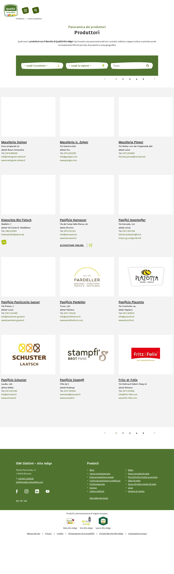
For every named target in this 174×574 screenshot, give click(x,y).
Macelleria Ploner (131, 142)
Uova (130, 487)
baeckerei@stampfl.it (70, 394)
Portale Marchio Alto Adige (111, 533)
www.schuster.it (8, 398)
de (17, 501)
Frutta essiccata (97, 484)
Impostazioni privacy (137, 533)
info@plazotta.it (126, 316)
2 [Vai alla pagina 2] (123, 78)
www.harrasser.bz (68, 238)
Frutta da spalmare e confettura (105, 480)
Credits (60, 533)
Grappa (93, 487)
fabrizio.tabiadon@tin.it (130, 234)
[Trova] (35, 10)
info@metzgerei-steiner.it (13, 156)
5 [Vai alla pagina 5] (143, 78)
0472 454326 (70, 391)
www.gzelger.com (68, 160)
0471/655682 (129, 153)
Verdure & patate (136, 491)
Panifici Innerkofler (132, 220)
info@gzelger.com (68, 156)
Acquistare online (72, 245)
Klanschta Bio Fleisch (16, 220)
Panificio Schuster (14, 380)
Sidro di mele (134, 480)
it (21, 501)
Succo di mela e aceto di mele (142, 484)
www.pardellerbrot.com (71, 320)
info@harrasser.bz (68, 234)
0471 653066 (128, 391)
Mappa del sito (33, 533)
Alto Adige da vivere (99, 498)
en (25, 501)
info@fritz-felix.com (128, 394)
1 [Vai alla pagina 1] (116, 78)
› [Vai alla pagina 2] (154, 78)
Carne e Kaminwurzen (100, 473)
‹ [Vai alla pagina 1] (104, 78)
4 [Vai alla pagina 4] (136, 78)
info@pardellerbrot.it (70, 316)
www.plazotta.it (126, 320)
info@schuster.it (9, 394)
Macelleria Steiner (14, 142)
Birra (92, 470)
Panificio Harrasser (73, 220)
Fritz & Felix (128, 380)
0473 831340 (11, 391)
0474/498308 (11, 153)
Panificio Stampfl (72, 380)
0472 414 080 (11, 313)
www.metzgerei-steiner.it (13, 160)
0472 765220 (70, 313)
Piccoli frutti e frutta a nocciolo (143, 477)
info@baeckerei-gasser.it (13, 316)
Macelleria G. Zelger (74, 142)
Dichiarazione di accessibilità (81, 533)
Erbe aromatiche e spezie (102, 477)
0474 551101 (70, 231)
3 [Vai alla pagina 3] (129, 78)
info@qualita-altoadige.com (29, 482)
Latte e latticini (97, 491)
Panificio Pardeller (73, 302)
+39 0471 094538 (26, 478)
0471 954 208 (129, 231)
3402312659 (11, 231)
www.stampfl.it (67, 398)
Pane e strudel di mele (138, 473)
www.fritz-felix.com (128, 398)
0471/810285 (70, 153)
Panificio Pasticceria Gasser (20, 302)
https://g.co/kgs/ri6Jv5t (130, 238)
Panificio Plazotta (131, 302)
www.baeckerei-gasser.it (12, 320)
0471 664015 (128, 313)
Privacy (48, 533)
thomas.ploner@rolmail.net (132, 156)
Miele (130, 470)
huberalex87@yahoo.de (12, 234)
